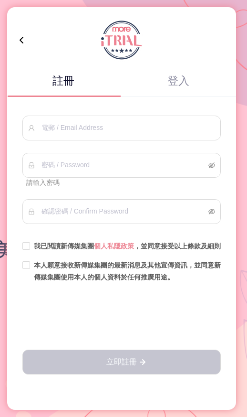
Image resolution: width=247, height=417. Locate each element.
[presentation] (121, 316)
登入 (178, 81)
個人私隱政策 (114, 246)
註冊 (63, 81)
